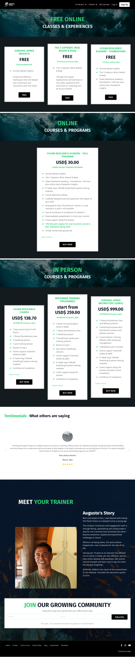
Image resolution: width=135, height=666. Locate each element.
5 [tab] (72, 478)
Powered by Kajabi (124, 660)
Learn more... (47, 238)
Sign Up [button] (124, 4)
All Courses (104, 4)
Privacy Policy (37, 654)
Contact (15, 654)
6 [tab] (75, 478)
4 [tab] (69, 478)
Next (129, 453)
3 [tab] (66, 478)
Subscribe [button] (119, 625)
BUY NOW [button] (67, 245)
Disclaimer (64, 654)
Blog (45, 654)
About (8, 654)
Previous (6, 453)
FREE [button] (24, 95)
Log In (114, 4)
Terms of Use (25, 654)
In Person (81, 4)
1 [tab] (60, 478)
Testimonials (54, 654)
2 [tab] (63, 478)
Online (93, 4)
